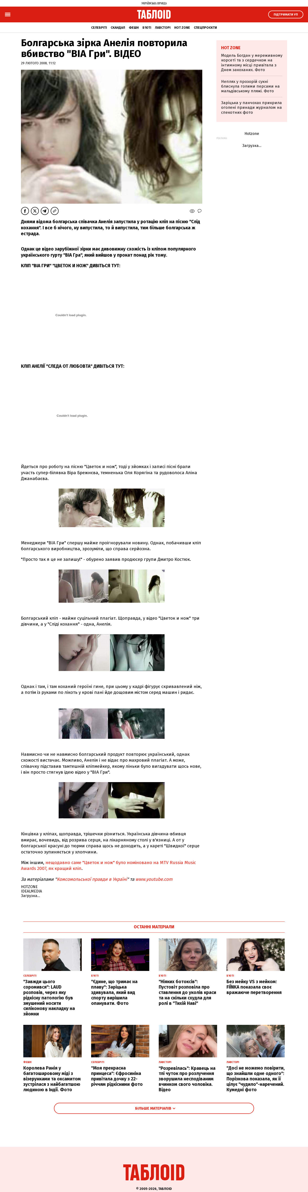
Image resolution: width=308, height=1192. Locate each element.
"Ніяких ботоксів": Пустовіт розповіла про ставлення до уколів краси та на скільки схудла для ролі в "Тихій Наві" (187, 992)
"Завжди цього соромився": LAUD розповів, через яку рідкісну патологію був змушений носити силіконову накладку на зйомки (49, 998)
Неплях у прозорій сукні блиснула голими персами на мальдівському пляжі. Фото (250, 86)
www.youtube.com (153, 879)
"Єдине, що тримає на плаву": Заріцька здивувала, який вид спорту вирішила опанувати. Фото (114, 992)
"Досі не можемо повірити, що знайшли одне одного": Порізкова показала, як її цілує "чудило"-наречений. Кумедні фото (256, 1078)
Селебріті (99, 28)
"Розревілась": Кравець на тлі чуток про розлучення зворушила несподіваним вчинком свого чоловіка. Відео (187, 1079)
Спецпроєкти (205, 28)
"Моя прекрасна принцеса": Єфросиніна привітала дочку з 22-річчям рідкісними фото (117, 1076)
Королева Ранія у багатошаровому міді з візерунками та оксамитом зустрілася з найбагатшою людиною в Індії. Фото (52, 1078)
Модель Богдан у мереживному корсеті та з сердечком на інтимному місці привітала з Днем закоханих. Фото (251, 62)
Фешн (134, 28)
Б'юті (146, 28)
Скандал (118, 28)
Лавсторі (162, 28)
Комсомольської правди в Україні (92, 879)
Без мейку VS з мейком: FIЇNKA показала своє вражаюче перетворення (254, 987)
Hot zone (182, 28)
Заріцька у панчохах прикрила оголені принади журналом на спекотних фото (251, 107)
